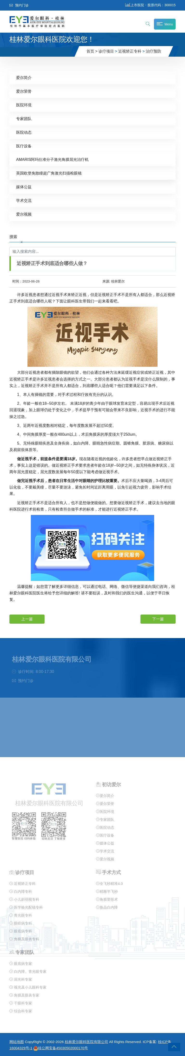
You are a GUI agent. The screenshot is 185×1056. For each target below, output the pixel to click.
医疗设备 (24, 146)
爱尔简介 (24, 77)
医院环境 (24, 105)
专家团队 (24, 118)
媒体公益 (24, 187)
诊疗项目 (106, 51)
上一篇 (27, 619)
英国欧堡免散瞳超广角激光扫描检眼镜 (49, 173)
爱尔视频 (24, 214)
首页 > (92, 51)
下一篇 (158, 619)
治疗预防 (153, 51)
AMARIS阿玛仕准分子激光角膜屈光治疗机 (52, 159)
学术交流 (24, 200)
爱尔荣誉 (24, 91)
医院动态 (24, 132)
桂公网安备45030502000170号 (60, 1048)
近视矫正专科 (129, 51)
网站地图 (16, 1042)
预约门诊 (19, 5)
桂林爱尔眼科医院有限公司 (86, 1042)
